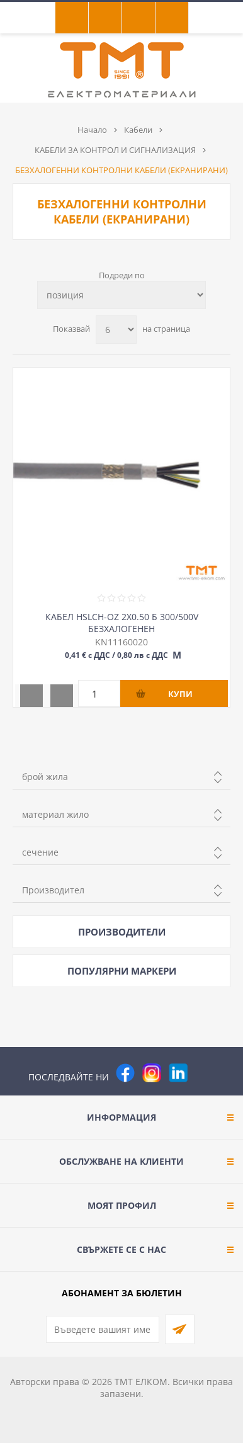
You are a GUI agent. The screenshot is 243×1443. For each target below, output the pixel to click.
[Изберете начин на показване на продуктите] (121, 295)
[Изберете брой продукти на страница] (116, 329)
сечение (40, 852)
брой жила (45, 777)
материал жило (55, 814)
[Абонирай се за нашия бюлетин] (102, 1329)
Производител (53, 890)
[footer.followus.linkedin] (178, 1073)
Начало (92, 129)
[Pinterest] (205, 1073)
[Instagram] (152, 1073)
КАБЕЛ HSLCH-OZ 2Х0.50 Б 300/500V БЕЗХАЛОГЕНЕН (121, 623)
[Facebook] (125, 1073)
